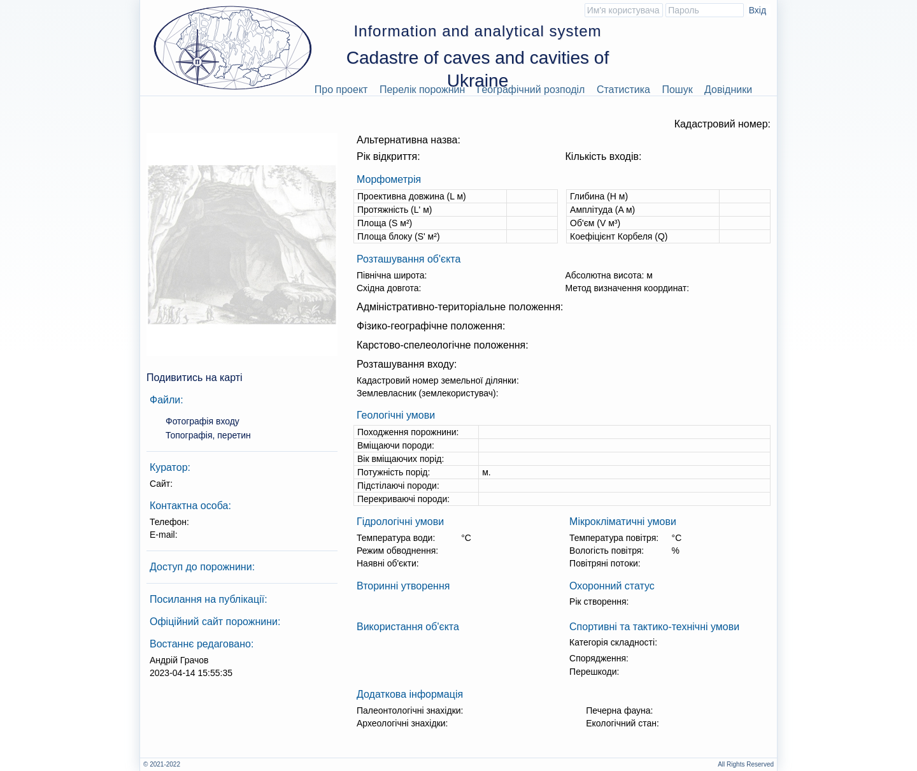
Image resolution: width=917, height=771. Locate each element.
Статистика (623, 89)
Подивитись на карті (194, 377)
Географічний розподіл (531, 89)
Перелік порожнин (423, 89)
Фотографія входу (202, 421)
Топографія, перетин (208, 435)
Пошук (677, 89)
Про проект (341, 89)
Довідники (728, 89)
